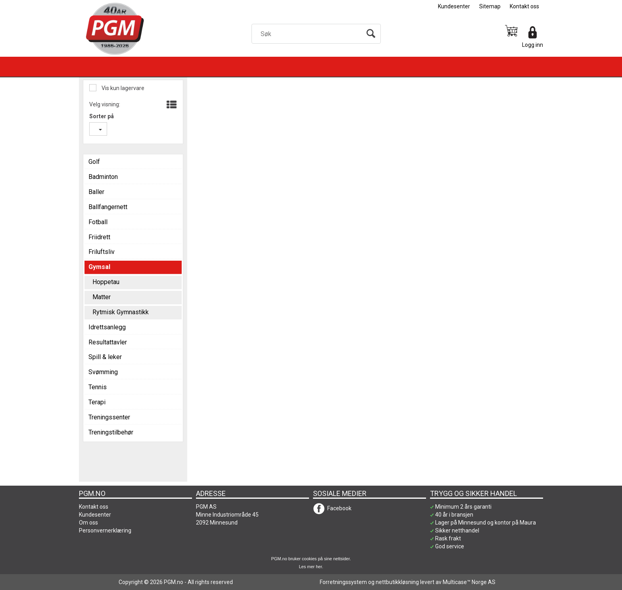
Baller (96, 192)
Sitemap (490, 6)
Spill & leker (105, 357)
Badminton (103, 177)
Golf (94, 161)
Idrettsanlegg (107, 327)
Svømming (103, 372)
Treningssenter (109, 417)
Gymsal (99, 267)
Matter (101, 297)
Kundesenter (454, 6)
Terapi (97, 402)
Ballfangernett (107, 207)
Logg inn (532, 45)
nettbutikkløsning (397, 582)
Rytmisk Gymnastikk (120, 312)
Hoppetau (105, 282)
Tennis (97, 387)
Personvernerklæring (105, 530)
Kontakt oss (524, 6)
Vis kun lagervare (122, 88)
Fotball (98, 222)
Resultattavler (107, 342)
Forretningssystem (343, 582)
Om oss (88, 522)
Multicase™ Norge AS (469, 582)
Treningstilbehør (110, 432)
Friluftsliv (101, 252)
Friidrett (99, 237)
